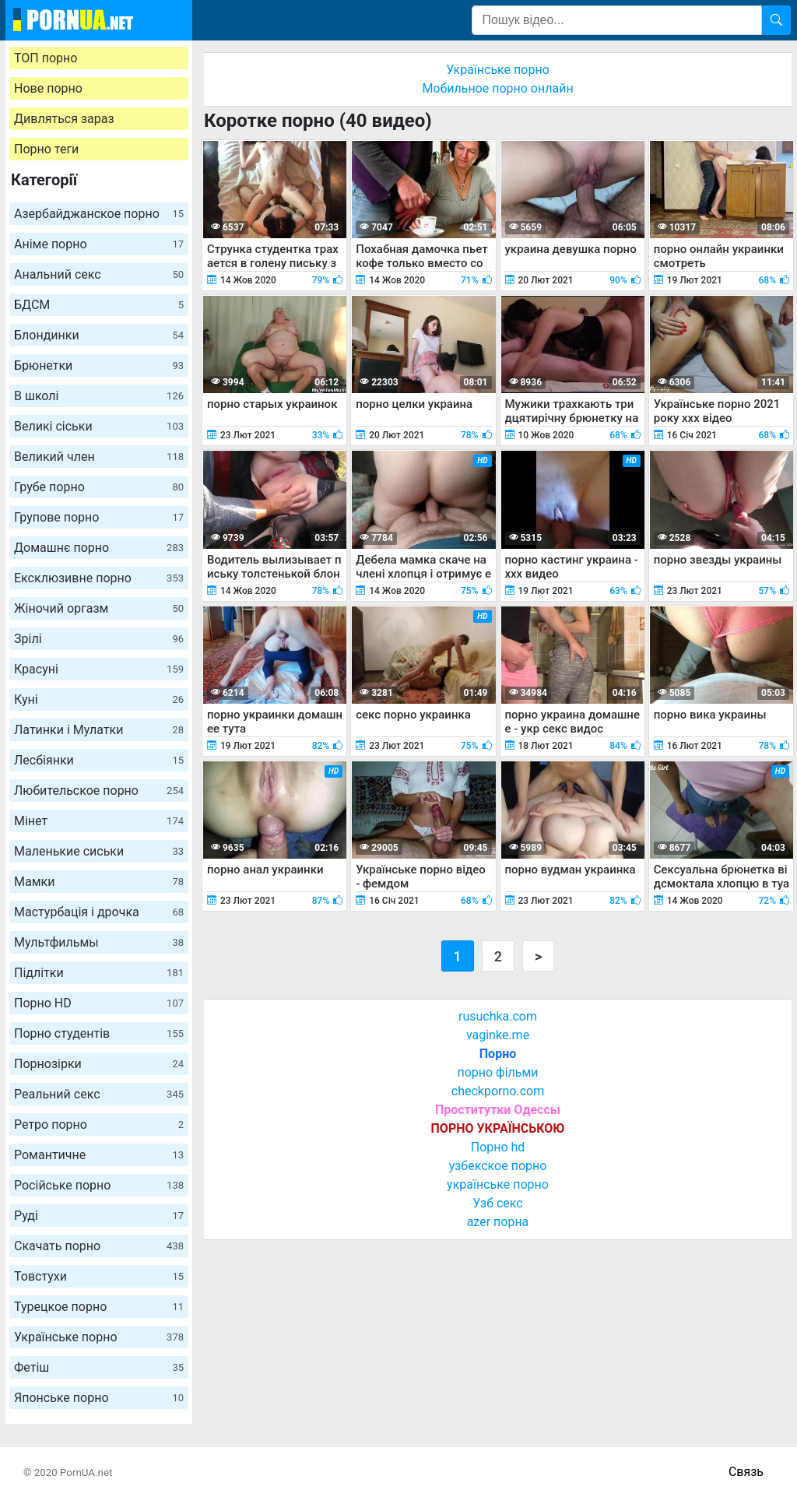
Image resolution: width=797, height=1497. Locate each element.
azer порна (498, 1221)
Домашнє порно (99, 547)
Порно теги (46, 149)
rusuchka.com (497, 1016)
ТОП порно (45, 58)
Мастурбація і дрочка (99, 912)
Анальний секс (99, 274)
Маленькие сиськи (99, 851)
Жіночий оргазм (99, 608)
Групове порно (99, 517)
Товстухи (99, 1276)
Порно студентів (99, 1033)
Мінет (99, 821)
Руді (99, 1215)
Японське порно (99, 1397)
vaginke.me (497, 1035)
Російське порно (99, 1185)
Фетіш (99, 1367)
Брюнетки (99, 365)
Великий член (99, 456)
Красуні (99, 669)
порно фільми (497, 1072)
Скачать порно (99, 1246)
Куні (99, 699)
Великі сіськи (99, 426)
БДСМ (99, 304)
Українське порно (99, 1337)
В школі (99, 395)
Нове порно (48, 88)
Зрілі (99, 638)
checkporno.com (497, 1091)
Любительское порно (99, 790)
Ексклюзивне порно (99, 578)
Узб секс (497, 1203)
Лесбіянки (99, 760)
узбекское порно (498, 1165)
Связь (746, 1471)
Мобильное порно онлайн (497, 88)
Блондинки (99, 335)
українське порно (498, 1184)
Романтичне (99, 1154)
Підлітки (99, 972)
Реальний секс (99, 1094)
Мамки (99, 881)
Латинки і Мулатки (99, 729)
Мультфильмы (99, 942)
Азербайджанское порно (99, 213)
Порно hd (498, 1147)
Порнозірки (99, 1063)
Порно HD (99, 1003)
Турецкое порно (99, 1306)
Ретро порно (99, 1124)
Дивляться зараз (64, 118)
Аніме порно (99, 244)
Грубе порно (99, 487)
